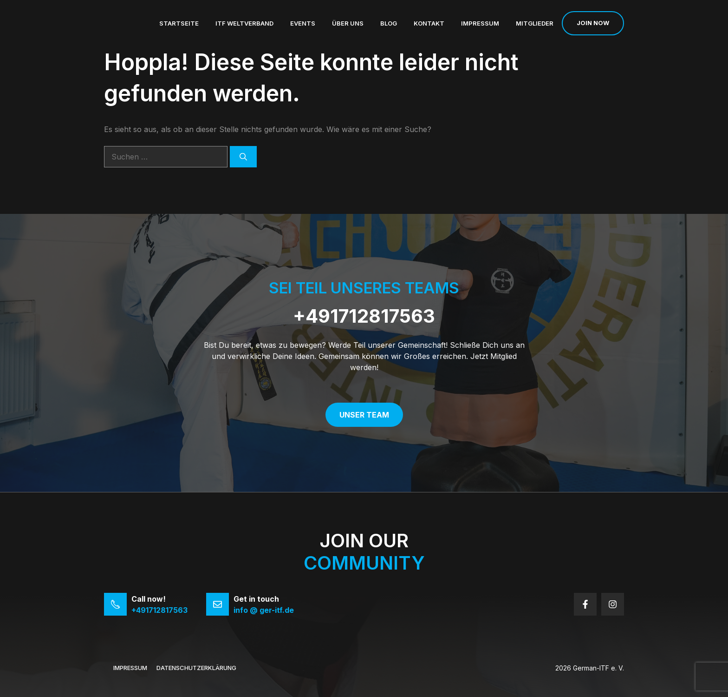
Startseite (179, 23)
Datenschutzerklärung (196, 667)
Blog (388, 23)
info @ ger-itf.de (264, 610)
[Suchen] (243, 156)
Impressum (480, 23)
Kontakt (429, 23)
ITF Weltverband (244, 23)
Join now (593, 23)
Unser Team (364, 414)
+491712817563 (364, 316)
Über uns (348, 23)
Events (302, 23)
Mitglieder (534, 23)
